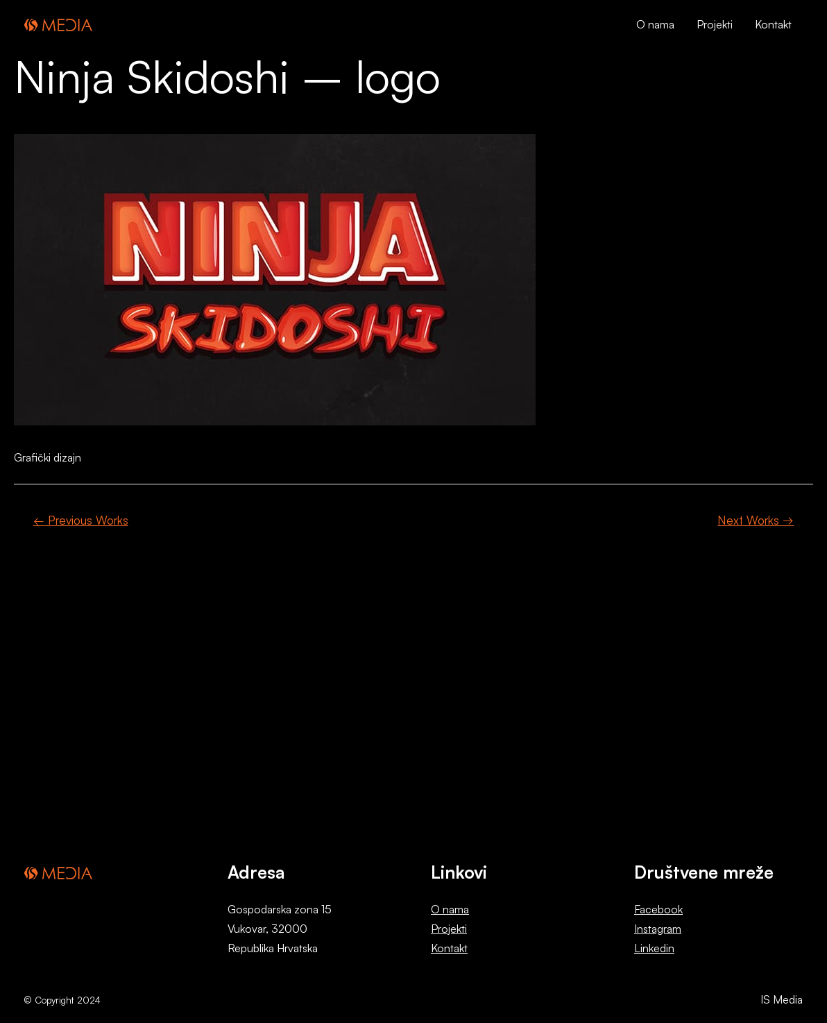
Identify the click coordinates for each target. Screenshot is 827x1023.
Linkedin (654, 948)
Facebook (658, 909)
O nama (450, 909)
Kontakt (449, 948)
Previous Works (80, 520)
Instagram (657, 929)
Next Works (755, 520)
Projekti (449, 929)
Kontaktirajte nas (535, 709)
